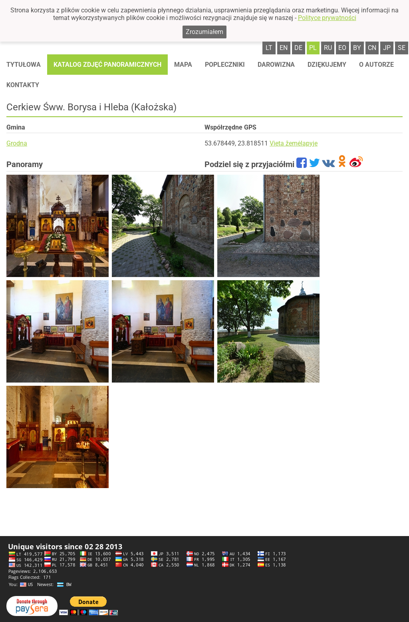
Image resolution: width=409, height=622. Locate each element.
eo (342, 48)
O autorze (376, 64)
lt (269, 48)
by (357, 48)
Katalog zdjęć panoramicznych (107, 64)
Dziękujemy (327, 64)
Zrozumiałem (204, 32)
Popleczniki (225, 64)
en (284, 48)
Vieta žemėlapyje (294, 143)
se (401, 48)
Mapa (183, 64)
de (298, 48)
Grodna (16, 143)
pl (313, 48)
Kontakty (22, 85)
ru (328, 48)
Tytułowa (23, 64)
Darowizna (276, 64)
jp (387, 48)
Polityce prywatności (327, 18)
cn (372, 48)
